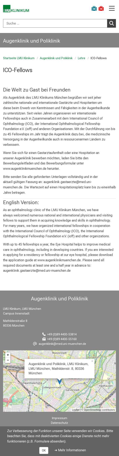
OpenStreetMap (92, 409)
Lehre (81, 58)
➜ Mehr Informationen (70, 450)
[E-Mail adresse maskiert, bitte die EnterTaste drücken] (59, 344)
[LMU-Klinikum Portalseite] (17, 9)
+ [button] (8, 355)
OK (44, 450)
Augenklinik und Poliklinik (56, 58)
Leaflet (75, 409)
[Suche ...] (55, 23)
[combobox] (59, 23)
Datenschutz (59, 423)
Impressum (59, 418)
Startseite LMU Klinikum (19, 58)
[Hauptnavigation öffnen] (112, 8)
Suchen (112, 23)
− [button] (8, 360)
